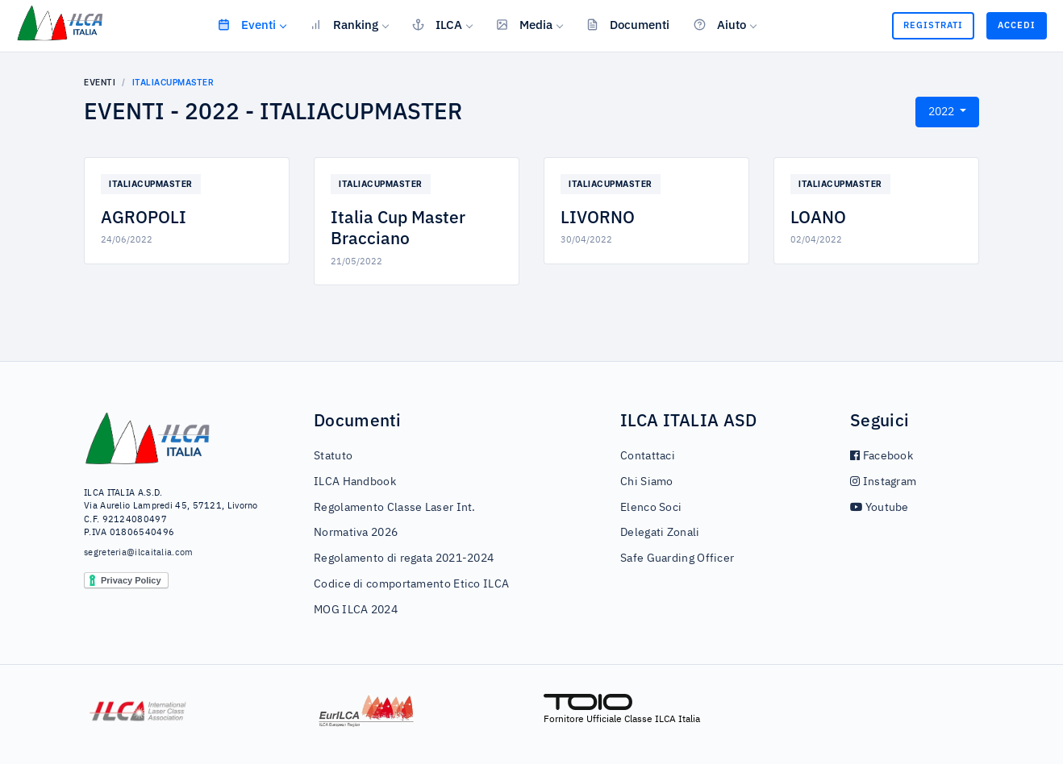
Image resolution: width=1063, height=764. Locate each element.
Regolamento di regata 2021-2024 (404, 558)
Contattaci (647, 456)
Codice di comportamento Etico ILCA (411, 584)
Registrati (933, 25)
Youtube (879, 507)
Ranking (344, 24)
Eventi (247, 24)
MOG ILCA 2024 (356, 610)
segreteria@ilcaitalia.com (139, 552)
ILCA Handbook (355, 482)
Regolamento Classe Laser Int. (395, 507)
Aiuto (720, 24)
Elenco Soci (651, 507)
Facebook (881, 456)
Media (524, 24)
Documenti (627, 24)
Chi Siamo (646, 482)
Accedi (1017, 25)
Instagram (883, 482)
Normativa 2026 (356, 532)
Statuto (333, 456)
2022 (942, 112)
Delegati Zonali (660, 532)
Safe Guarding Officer (677, 558)
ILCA (437, 24)
